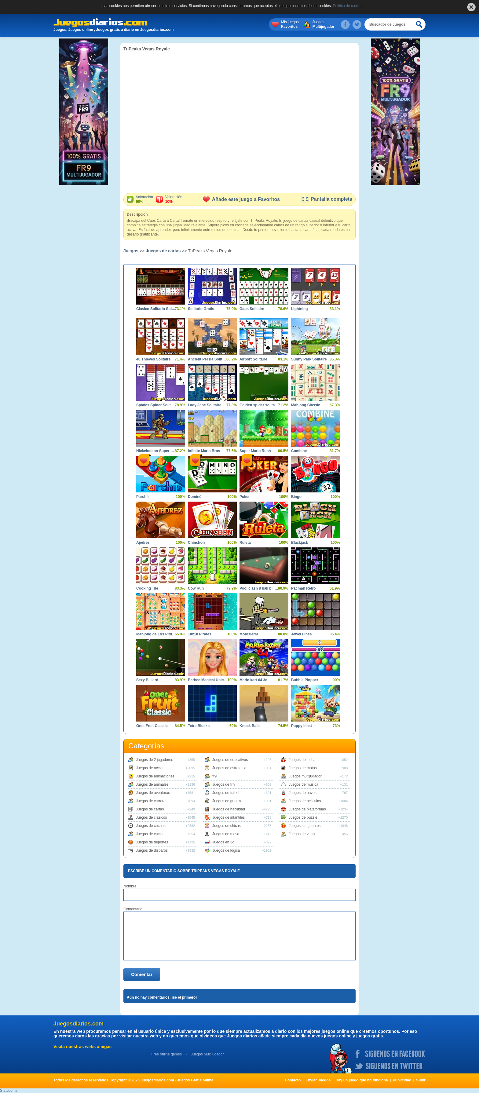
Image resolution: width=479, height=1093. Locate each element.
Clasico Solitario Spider (156, 309)
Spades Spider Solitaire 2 (156, 405)
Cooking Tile (147, 588)
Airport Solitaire (253, 359)
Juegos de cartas (163, 250)
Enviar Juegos (318, 1080)
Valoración (144, 199)
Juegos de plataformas (307, 809)
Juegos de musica (303, 784)
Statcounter (9, 1090)
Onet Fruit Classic (152, 726)
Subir (421, 1080)
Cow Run (196, 588)
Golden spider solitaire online (259, 405)
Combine (299, 451)
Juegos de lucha (302, 760)
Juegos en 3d (223, 842)
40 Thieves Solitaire (153, 359)
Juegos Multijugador (207, 1054)
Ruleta (245, 542)
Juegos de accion (150, 768)
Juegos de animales (152, 784)
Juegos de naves (302, 793)
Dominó (195, 497)
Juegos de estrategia (229, 768)
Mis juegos (289, 24)
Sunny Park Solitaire (309, 359)
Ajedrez (142, 542)
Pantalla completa (326, 199)
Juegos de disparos (152, 850)
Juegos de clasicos (151, 817)
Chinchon (196, 542)
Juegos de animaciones (155, 776)
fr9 (214, 776)
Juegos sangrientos (304, 826)
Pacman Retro (303, 588)
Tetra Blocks (199, 726)
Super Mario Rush (255, 451)
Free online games (167, 1054)
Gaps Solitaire (252, 309)
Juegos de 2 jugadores (154, 760)
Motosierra (249, 634)
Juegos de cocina (150, 834)
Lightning (299, 309)
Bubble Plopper (304, 680)
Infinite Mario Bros (204, 451)
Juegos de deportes (152, 842)
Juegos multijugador (305, 776)
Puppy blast (301, 726)
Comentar (141, 974)
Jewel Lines (301, 634)
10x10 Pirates (199, 634)
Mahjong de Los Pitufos (156, 634)
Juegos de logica (226, 850)
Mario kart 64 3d (253, 680)
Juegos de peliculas (305, 801)
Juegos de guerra (226, 801)
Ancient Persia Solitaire (208, 359)
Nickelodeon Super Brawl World (156, 451)
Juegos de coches (151, 826)
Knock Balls (250, 726)
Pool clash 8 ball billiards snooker (259, 588)
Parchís (142, 497)
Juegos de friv (223, 784)
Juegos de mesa (225, 834)
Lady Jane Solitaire (204, 405)
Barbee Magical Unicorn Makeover (208, 680)
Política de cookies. (348, 6)
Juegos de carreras (151, 801)
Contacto (293, 1080)
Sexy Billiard (147, 680)
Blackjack (299, 542)
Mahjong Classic (305, 405)
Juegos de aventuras (153, 793)
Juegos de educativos (230, 760)
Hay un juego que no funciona (361, 1080)
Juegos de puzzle (303, 817)
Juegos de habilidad (228, 809)
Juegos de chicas (226, 826)
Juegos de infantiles (228, 817)
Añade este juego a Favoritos (241, 199)
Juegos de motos (302, 768)
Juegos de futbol (225, 793)
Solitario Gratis (201, 309)
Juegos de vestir (302, 834)
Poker (245, 497)
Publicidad (402, 1080)
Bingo (296, 497)
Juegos (324, 24)
